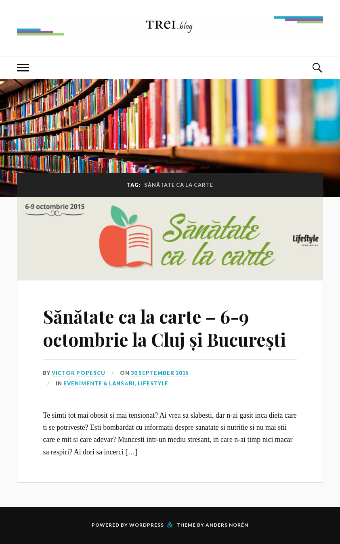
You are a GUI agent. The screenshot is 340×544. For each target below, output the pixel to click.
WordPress (146, 525)
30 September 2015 (160, 373)
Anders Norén (227, 525)
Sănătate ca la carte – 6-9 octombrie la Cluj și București (164, 327)
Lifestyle (153, 383)
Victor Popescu (78, 373)
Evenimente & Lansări (98, 383)
